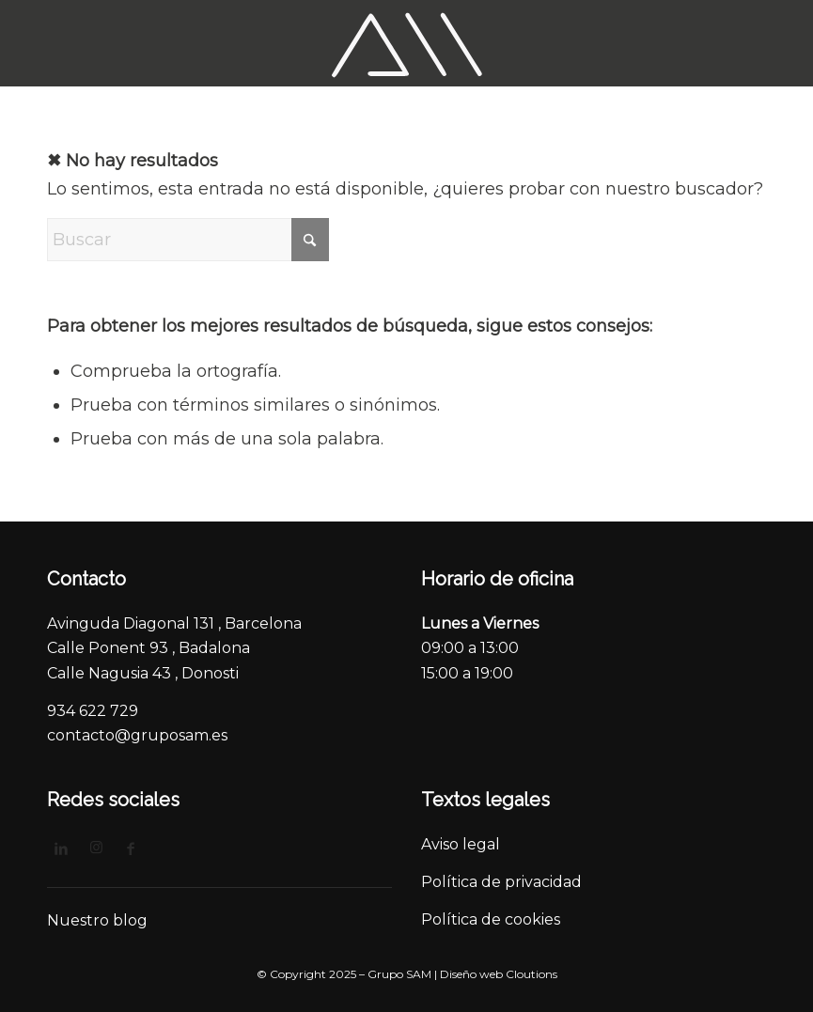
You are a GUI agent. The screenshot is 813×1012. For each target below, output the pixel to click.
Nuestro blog (97, 920)
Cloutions (531, 974)
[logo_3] (406, 43)
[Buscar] (188, 239)
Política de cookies (490, 919)
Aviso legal (462, 844)
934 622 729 (92, 711)
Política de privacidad (503, 882)
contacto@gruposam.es (137, 735)
